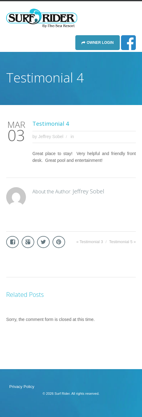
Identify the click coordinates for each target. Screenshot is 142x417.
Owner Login (100, 42)
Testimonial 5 (120, 241)
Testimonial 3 (91, 241)
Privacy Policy (21, 386)
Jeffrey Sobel (50, 136)
